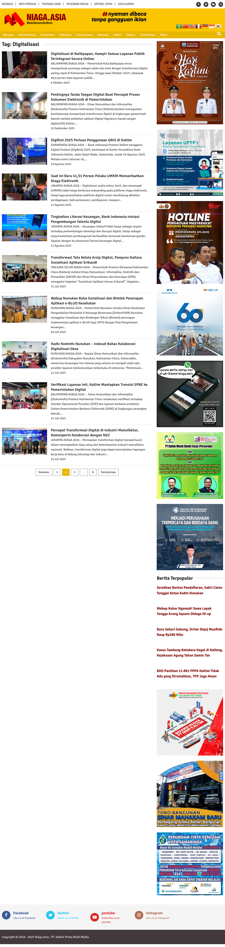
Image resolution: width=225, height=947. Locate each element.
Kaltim (116, 35)
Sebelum (43, 472)
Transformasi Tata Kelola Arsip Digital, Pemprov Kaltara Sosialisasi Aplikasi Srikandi (96, 260)
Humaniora (47, 35)
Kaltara (129, 35)
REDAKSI (7, 4)
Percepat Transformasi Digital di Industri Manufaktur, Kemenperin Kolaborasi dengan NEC (95, 433)
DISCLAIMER (126, 4)
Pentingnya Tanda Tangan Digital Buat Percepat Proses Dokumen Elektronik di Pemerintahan (95, 97)
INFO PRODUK (27, 4)
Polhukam (65, 35)
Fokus (162, 35)
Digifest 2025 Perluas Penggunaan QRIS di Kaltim (91, 140)
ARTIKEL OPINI (103, 4)
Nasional (102, 35)
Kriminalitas (146, 35)
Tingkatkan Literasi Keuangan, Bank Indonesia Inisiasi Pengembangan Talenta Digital (95, 219)
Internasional (84, 35)
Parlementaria (27, 35)
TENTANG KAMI (51, 4)
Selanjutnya (108, 472)
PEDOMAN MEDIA (77, 4)
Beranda (8, 35)
